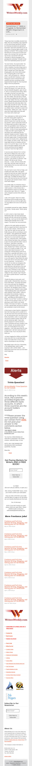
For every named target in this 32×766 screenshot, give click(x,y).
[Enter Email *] (16, 470)
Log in (7, 763)
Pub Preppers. (8, 741)
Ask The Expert (10, 666)
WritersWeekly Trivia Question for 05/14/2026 (16, 387)
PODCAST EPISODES (12, 655)
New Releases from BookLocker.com (15, 663)
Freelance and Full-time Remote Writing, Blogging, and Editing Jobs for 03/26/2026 (16, 599)
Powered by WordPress (15, 763)
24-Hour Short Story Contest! (13, 675)
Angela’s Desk (9, 649)
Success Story (9, 677)
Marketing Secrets (10, 672)
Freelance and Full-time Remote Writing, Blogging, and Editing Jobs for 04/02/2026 (16, 586)
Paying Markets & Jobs (12, 669)
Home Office (9, 660)
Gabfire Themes (16, 764)
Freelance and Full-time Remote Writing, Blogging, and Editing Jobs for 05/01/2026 (16, 548)
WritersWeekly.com (18, 761)
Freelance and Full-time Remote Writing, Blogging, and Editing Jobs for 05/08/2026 (16, 535)
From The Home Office (13, 23)
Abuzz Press (21, 739)
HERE (23, 419)
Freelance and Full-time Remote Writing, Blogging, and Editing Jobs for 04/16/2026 (16, 561)
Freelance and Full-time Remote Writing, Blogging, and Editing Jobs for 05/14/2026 (16, 522)
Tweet (6, 360)
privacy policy (8, 756)
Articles (8, 658)
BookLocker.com (13, 739)
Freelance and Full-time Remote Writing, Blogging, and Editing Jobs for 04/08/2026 (16, 574)
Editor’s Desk (9, 652)
